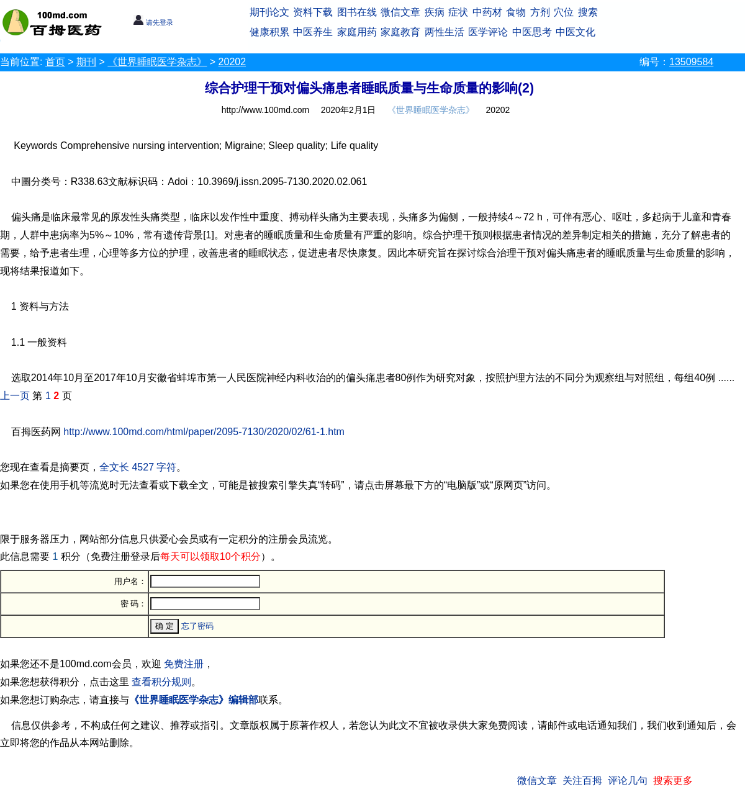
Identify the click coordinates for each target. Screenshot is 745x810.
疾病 (435, 12)
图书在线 (357, 12)
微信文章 (400, 12)
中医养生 (313, 32)
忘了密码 (197, 626)
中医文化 (575, 32)
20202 (232, 61)
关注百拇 (582, 780)
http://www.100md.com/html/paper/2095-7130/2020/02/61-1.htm (204, 431)
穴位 (564, 12)
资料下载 (313, 12)
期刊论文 (269, 12)
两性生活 (444, 32)
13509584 (691, 61)
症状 (458, 12)
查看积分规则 (161, 682)
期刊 (86, 61)
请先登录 (153, 22)
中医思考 (532, 32)
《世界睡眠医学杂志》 (157, 61)
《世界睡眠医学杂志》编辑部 (193, 700)
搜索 (588, 12)
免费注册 (184, 664)
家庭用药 (357, 32)
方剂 (540, 12)
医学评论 (488, 32)
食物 (516, 12)
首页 (55, 61)
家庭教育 (400, 32)
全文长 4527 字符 (137, 467)
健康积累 (269, 32)
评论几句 (628, 780)
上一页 (15, 395)
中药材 (487, 12)
